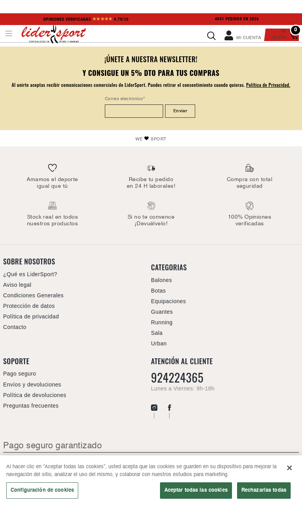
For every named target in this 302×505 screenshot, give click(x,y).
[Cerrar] (289, 467)
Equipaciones (168, 301)
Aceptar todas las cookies (196, 490)
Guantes (162, 312)
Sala (157, 333)
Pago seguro (19, 373)
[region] (151, 480)
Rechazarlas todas (263, 490)
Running (162, 322)
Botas (158, 291)
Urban (159, 343)
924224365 (177, 377)
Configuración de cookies (42, 490)
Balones (161, 280)
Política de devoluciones (35, 395)
